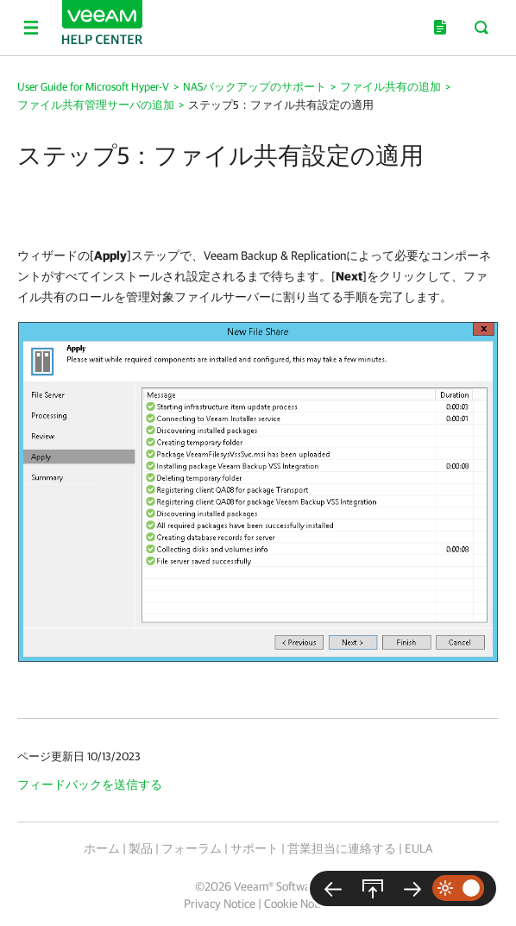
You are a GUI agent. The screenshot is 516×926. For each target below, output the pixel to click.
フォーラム (191, 848)
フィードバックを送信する (89, 784)
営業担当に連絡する (341, 848)
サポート (254, 848)
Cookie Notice (298, 903)
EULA (418, 848)
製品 (141, 848)
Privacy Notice (219, 903)
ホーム (102, 848)
